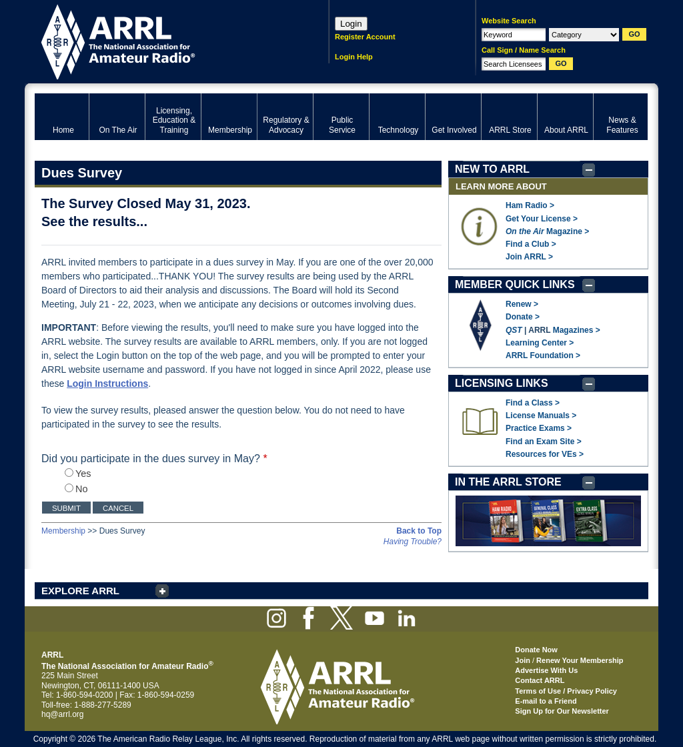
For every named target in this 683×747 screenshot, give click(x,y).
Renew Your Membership (579, 660)
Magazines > (576, 330)
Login (351, 24)
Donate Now (536, 650)
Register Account (365, 37)
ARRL (164, 40)
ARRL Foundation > (543, 355)
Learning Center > (540, 342)
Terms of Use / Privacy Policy (566, 691)
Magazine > (547, 231)
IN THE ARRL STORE (508, 482)
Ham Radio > (530, 205)
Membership (63, 531)
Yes (78, 473)
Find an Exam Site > (544, 441)
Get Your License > (542, 218)
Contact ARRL (539, 680)
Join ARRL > (529, 256)
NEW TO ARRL (492, 169)
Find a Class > (533, 403)
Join (522, 660)
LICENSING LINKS (501, 383)
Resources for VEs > (545, 454)
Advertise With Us (546, 670)
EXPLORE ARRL (80, 590)
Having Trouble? (413, 541)
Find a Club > (531, 244)
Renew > (522, 304)
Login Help (354, 57)
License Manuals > (541, 415)
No (76, 489)
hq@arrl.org (62, 714)
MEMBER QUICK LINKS (515, 284)
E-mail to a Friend (545, 701)
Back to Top (419, 531)
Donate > (523, 316)
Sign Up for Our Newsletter (562, 711)
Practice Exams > (539, 428)
